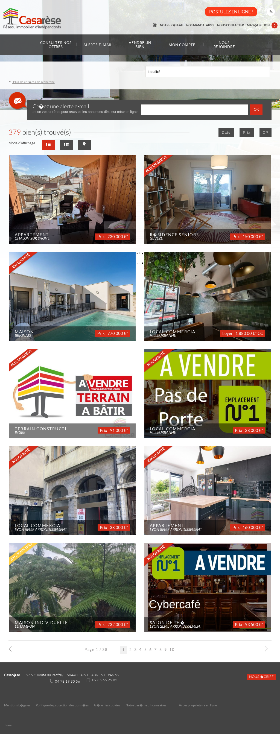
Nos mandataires (201, 25)
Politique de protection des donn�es (62, 705)
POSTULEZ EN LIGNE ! (231, 11)
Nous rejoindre (224, 45)
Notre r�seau (172, 25)
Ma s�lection (262, 26)
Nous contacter (230, 25)
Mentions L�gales (17, 705)
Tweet (8, 725)
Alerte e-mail (97, 45)
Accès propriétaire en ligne (198, 705)
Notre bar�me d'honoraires (146, 705)
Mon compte (182, 45)
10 (171, 649)
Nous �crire (261, 677)
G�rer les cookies (107, 705)
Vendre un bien (140, 45)
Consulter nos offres (56, 45)
